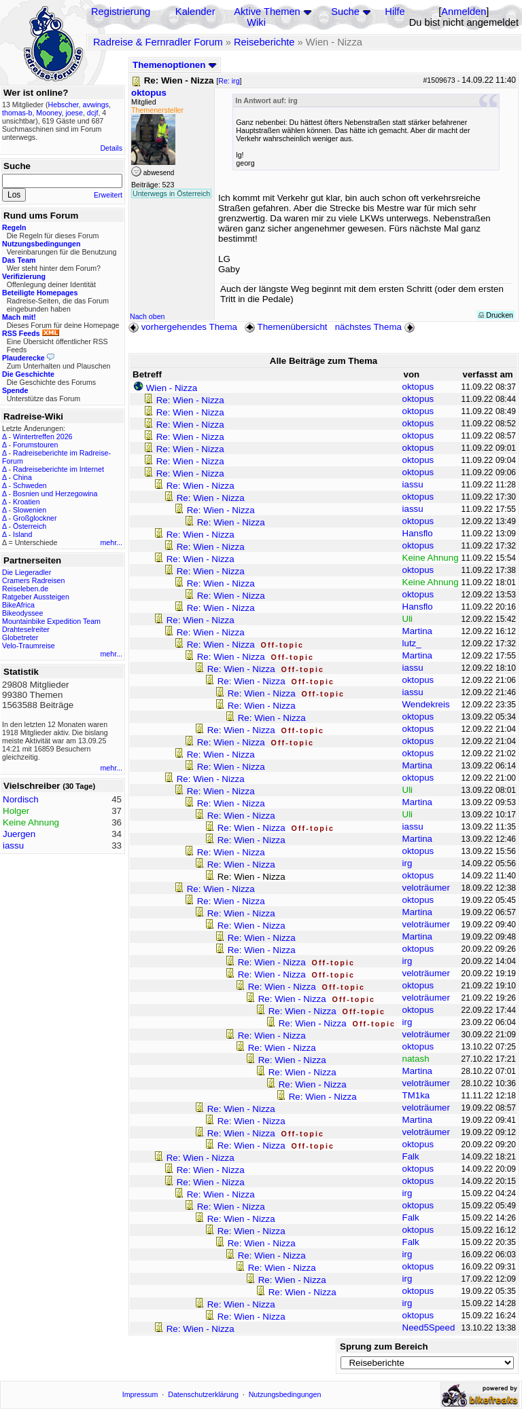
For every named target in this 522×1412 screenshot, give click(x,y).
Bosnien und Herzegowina (55, 493)
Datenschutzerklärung (203, 1394)
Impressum (140, 1394)
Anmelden (463, 11)
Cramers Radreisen (33, 580)
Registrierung (120, 11)
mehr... (111, 542)
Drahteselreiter (26, 629)
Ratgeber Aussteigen (35, 597)
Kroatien (26, 502)
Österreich (29, 526)
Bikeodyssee (22, 613)
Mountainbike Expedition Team (51, 621)
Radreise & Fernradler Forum (158, 42)
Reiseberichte (264, 42)
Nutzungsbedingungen (285, 1394)
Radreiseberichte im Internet (58, 469)
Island (22, 534)
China (22, 477)
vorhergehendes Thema (182, 327)
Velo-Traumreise (28, 646)
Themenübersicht (286, 327)
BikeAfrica (18, 605)
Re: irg (228, 81)
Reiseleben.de (25, 588)
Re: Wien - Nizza (190, 400)
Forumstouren (35, 445)
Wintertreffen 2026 (42, 436)
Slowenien (29, 510)
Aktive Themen (267, 11)
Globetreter (20, 637)
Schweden (30, 485)
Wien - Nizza (172, 388)
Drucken (495, 315)
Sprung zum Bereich (384, 1346)
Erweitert (108, 195)
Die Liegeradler (26, 572)
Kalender (195, 11)
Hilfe (394, 11)
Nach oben (147, 316)
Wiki (256, 22)
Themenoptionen (175, 65)
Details (111, 148)
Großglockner (35, 518)
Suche (345, 11)
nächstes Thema (376, 327)
